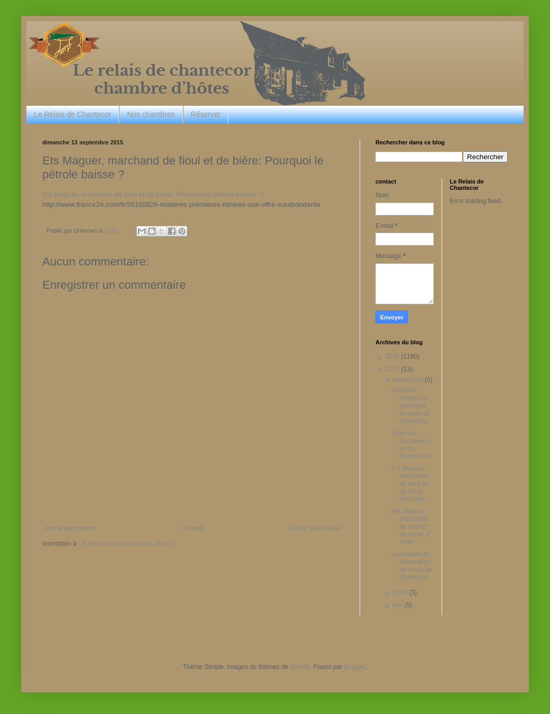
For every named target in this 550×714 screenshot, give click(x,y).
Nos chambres (151, 114)
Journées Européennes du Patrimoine (410, 444)
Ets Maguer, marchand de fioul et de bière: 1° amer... (411, 527)
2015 (393, 369)
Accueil (192, 528)
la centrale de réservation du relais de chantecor (411, 566)
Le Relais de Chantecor (72, 114)
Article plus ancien (315, 528)
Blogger (354, 667)
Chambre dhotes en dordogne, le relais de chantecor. (410, 406)
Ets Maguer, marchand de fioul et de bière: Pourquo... (409, 484)
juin (399, 605)
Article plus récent (70, 528)
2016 (393, 356)
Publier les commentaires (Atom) (128, 543)
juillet (401, 592)
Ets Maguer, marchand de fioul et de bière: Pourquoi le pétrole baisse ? (152, 194)
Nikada (299, 667)
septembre (409, 379)
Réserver (206, 114)
